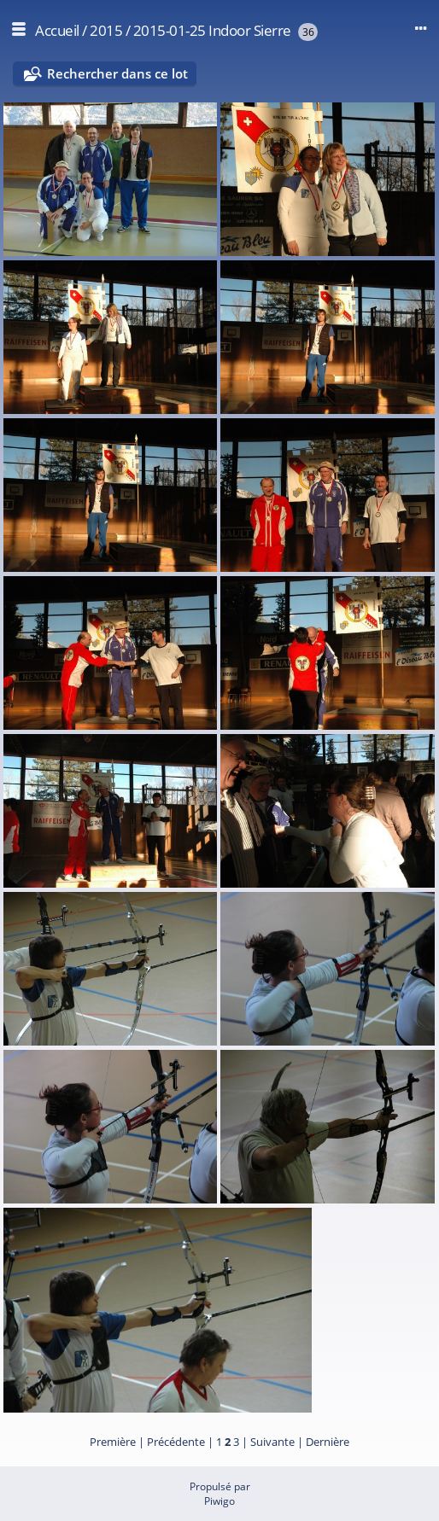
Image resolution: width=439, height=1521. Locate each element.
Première (113, 1441)
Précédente (176, 1441)
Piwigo (219, 1501)
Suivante (272, 1441)
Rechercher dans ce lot (117, 73)
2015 (106, 30)
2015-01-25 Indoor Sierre (212, 30)
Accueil (57, 30)
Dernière (327, 1441)
